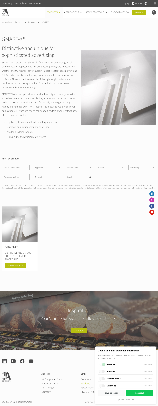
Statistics (111, 371)
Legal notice (120, 400)
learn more (79, 330)
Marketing (111, 386)
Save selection (111, 393)
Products (18, 22)
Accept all (139, 393)
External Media (114, 379)
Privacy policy (130, 400)
